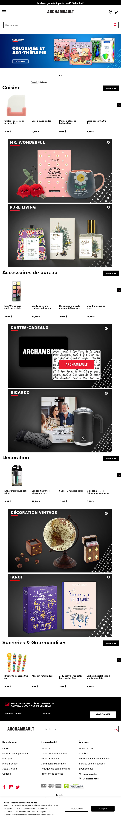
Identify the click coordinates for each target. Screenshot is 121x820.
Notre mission (86, 748)
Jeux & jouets (9, 768)
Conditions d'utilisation (53, 763)
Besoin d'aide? (49, 742)
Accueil (34, 82)
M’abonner (103, 714)
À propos (84, 742)
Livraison (46, 748)
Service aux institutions (92, 763)
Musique (7, 758)
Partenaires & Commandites (94, 758)
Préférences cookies (52, 773)
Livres (5, 748)
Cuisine (11, 87)
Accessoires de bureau (30, 272)
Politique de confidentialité (55, 768)
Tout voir (111, 88)
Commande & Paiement (54, 753)
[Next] (119, 105)
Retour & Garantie (50, 758)
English (59, 794)
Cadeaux (7, 773)
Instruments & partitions (15, 753)
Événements (86, 768)
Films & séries (9, 763)
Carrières (84, 753)
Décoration (15, 457)
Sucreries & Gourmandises (34, 642)
